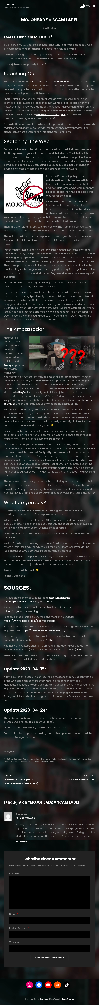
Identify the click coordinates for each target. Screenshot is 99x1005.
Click (51, 640)
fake (54, 759)
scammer (14, 761)
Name (13, 914)
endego (37, 759)
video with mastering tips (50, 114)
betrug (10, 759)
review (91, 759)
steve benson (47, 761)
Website (14, 942)
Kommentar (17, 873)
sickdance (36, 761)
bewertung (28, 759)
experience (46, 759)
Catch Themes (68, 999)
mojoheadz (62, 759)
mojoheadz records (77, 759)
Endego (8, 365)
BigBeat (23, 392)
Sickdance (63, 81)
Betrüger (18, 759)
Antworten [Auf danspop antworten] (21, 842)
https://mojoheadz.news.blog (21, 611)
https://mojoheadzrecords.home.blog (44, 630)
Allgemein (11, 751)
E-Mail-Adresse (19, 928)
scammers (25, 761)
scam (6, 761)
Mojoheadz (38, 81)
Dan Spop (9, 4)
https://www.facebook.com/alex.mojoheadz (29, 620)
